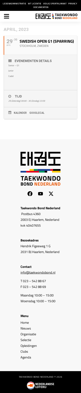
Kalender (20, 112)
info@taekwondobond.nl (38, 272)
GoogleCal (36, 112)
